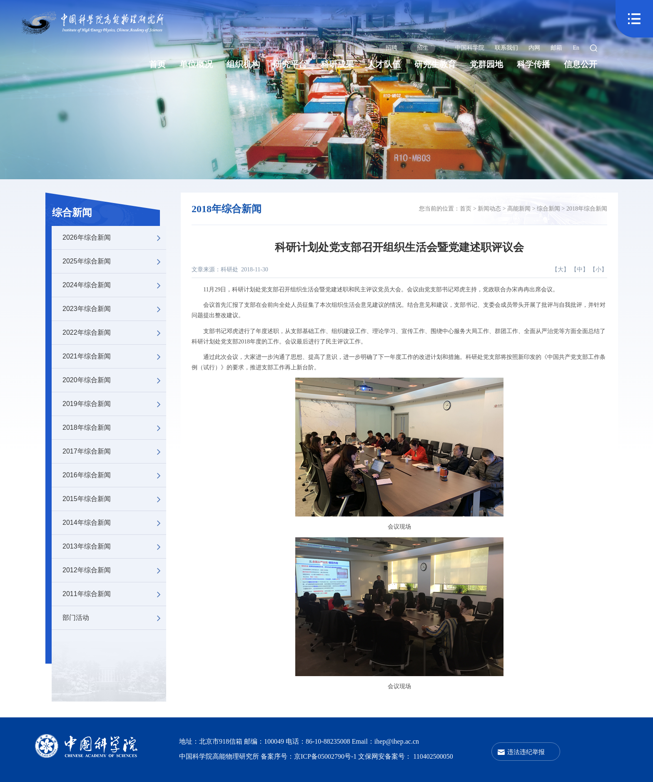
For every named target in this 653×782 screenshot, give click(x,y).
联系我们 (506, 48)
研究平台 (290, 64)
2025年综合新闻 (114, 261)
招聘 (391, 48)
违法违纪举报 (526, 751)
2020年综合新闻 (114, 380)
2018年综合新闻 (114, 427)
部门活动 (114, 617)
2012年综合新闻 (114, 570)
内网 (534, 48)
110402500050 (433, 756)
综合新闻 (72, 212)
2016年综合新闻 (114, 475)
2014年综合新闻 (114, 522)
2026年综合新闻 (114, 237)
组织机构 (243, 64)
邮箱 (556, 48)
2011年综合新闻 (114, 594)
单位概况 (196, 64)
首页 (157, 64)
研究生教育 (435, 64)
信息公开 (580, 64)
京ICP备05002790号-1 (326, 756)
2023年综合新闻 (114, 309)
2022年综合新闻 (114, 332)
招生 (423, 48)
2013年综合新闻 (114, 546)
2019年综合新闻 (114, 404)
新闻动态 (489, 209)
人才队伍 (384, 64)
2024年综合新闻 (114, 285)
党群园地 (486, 64)
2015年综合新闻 (114, 499)
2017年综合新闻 (114, 451)
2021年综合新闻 (114, 356)
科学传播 (533, 64)
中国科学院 (469, 48)
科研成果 (337, 64)
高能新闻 (519, 209)
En (576, 48)
